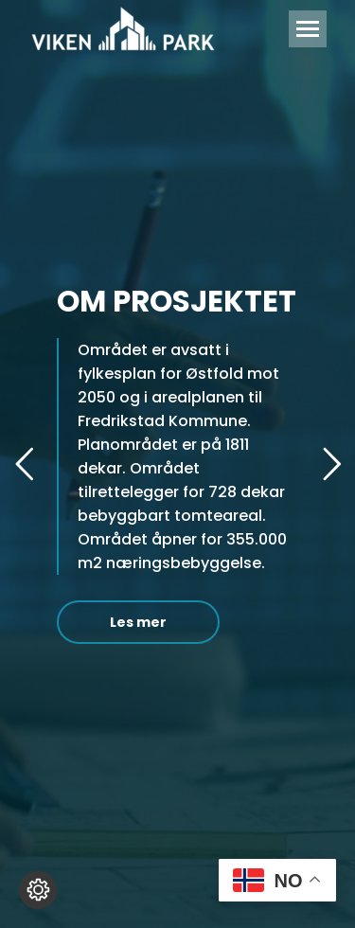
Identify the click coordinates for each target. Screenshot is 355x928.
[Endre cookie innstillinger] (38, 890)
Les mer (138, 622)
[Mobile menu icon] (308, 28)
